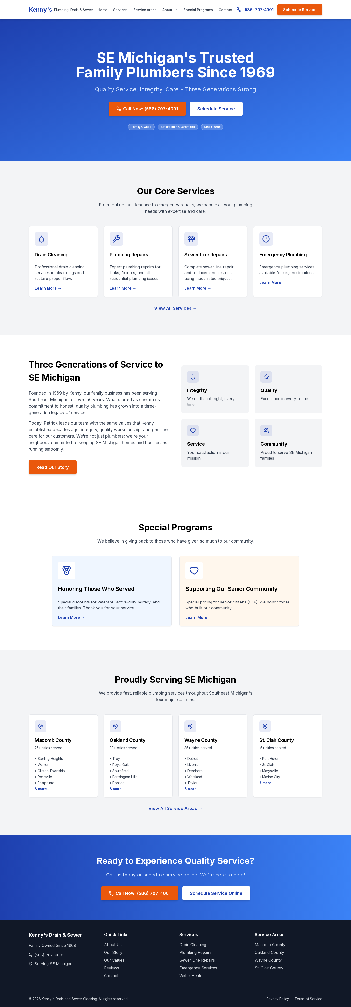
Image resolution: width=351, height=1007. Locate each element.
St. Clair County (269, 967)
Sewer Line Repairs (197, 960)
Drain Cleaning (192, 944)
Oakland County (269, 952)
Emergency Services (198, 967)
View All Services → (175, 308)
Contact (225, 10)
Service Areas (145, 10)
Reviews (111, 967)
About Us (170, 10)
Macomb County (270, 944)
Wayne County (268, 960)
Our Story (113, 952)
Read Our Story (52, 467)
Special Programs (198, 10)
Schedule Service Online (216, 893)
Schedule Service (299, 9)
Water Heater (191, 975)
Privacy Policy (278, 999)
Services (120, 10)
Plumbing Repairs (195, 952)
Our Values (114, 960)
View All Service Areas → (175, 808)
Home (102, 10)
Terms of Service (308, 999)
